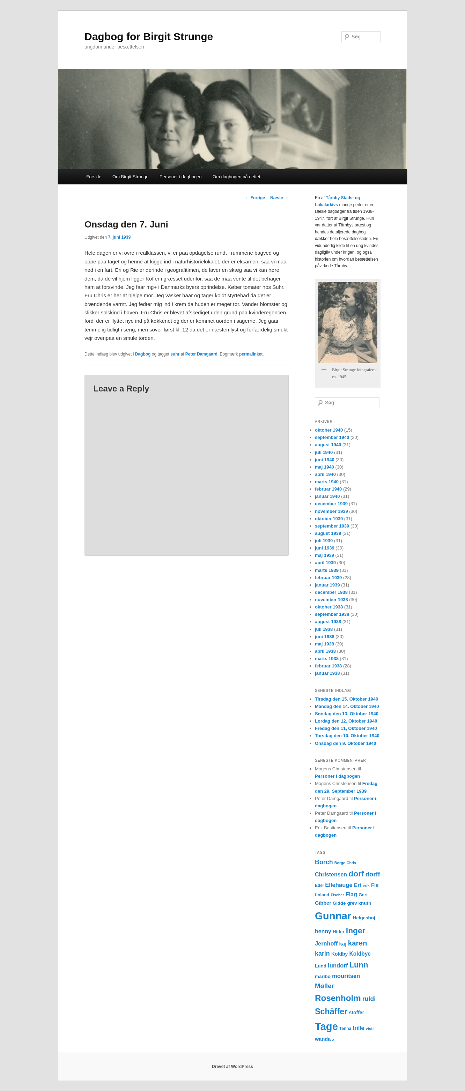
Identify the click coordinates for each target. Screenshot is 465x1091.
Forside (93, 176)
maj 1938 (324, 644)
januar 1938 (327, 673)
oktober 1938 (329, 607)
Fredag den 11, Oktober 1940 (346, 728)
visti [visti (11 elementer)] (370, 1028)
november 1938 (331, 599)
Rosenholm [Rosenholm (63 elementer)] (338, 998)
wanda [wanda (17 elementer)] (323, 1039)
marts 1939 (327, 570)
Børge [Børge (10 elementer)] (339, 863)
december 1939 (331, 503)
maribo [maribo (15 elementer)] (323, 976)
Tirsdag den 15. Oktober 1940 (346, 699)
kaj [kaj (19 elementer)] (342, 944)
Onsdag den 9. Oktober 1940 (345, 743)
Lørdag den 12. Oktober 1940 (346, 721)
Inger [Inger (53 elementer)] (356, 930)
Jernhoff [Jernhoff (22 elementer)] (326, 943)
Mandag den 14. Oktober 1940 (347, 706)
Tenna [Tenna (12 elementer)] (345, 1028)
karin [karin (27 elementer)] (322, 953)
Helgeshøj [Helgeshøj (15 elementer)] (364, 917)
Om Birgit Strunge (130, 176)
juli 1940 (324, 452)
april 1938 (325, 651)
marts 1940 (327, 481)
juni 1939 (324, 548)
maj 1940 (324, 467)
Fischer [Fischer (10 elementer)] (337, 895)
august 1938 (328, 621)
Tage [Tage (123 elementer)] (326, 1026)
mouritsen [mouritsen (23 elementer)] (346, 976)
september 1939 (332, 526)
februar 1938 (328, 665)
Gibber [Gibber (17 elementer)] (323, 903)
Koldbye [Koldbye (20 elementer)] (360, 954)
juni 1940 (324, 459)
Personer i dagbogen (181, 176)
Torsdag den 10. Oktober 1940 (347, 735)
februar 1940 (328, 489)
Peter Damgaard (201, 354)
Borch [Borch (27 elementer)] (324, 862)
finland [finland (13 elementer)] (322, 894)
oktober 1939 (329, 518)
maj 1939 (324, 555)
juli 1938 (324, 629)
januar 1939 (327, 585)
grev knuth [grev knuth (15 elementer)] (359, 903)
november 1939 (331, 511)
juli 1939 (324, 540)
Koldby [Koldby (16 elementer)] (339, 954)
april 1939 (325, 562)
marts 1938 (327, 658)
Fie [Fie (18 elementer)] (375, 885)
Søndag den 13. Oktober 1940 (346, 713)
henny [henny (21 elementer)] (323, 931)
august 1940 (328, 444)
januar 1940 (327, 496)
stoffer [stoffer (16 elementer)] (356, 1012)
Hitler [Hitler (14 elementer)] (339, 931)
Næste (279, 197)
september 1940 (332, 437)
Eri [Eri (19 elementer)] (357, 885)
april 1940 (325, 474)
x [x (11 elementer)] (333, 1039)
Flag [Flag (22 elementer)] (351, 894)
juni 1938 (324, 636)
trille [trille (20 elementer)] (358, 1028)
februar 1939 (328, 577)
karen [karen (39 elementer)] (357, 943)
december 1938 (331, 592)
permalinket (251, 354)
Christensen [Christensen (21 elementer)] (331, 874)
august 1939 (328, 533)
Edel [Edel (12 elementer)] (319, 885)
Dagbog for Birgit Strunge (148, 36)
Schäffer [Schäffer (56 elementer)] (331, 1011)
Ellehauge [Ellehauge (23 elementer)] (339, 885)
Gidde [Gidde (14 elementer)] (339, 903)
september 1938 (332, 614)
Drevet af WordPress (232, 1066)
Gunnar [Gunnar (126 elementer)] (333, 915)
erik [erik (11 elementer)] (366, 885)
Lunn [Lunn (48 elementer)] (358, 965)
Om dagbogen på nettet (236, 176)
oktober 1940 (329, 430)
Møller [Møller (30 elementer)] (324, 985)
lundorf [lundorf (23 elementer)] (338, 965)
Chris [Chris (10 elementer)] (351, 863)
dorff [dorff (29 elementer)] (373, 874)
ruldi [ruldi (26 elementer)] (369, 998)
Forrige (255, 197)
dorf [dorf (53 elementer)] (356, 873)
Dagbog (143, 354)
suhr (174, 354)
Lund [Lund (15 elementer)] (320, 966)
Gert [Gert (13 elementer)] (363, 894)
